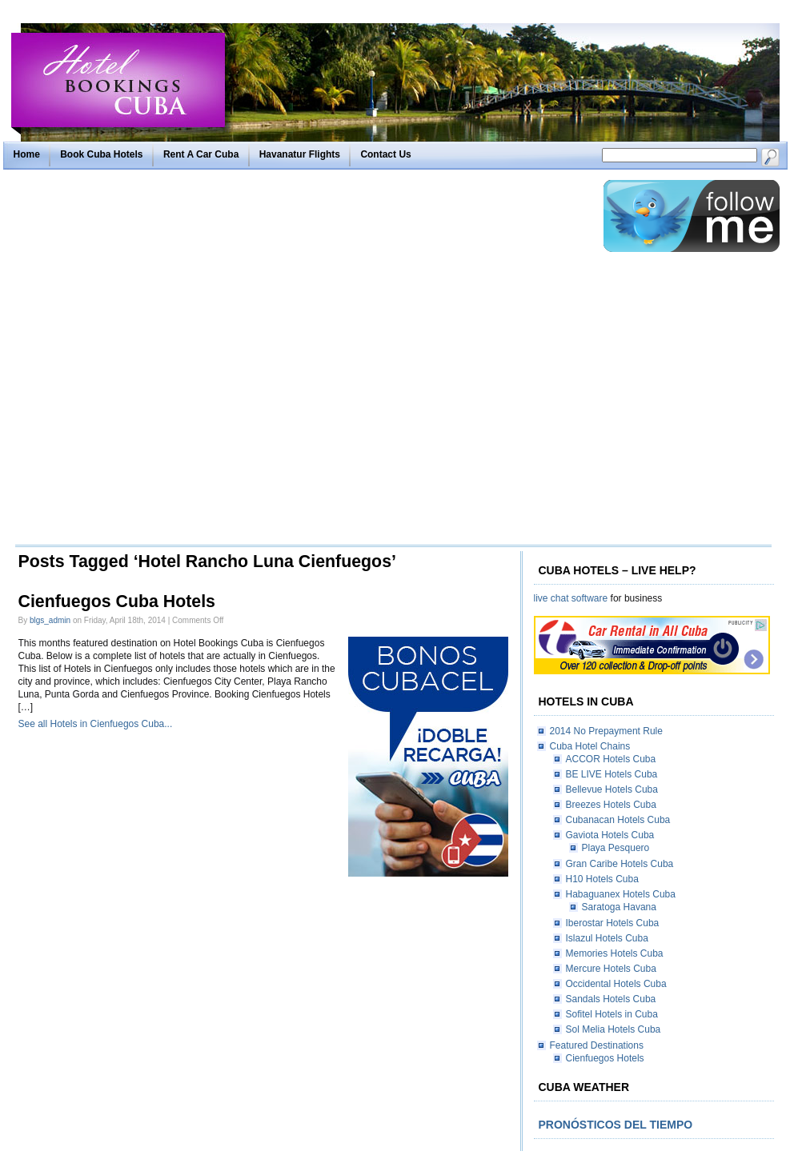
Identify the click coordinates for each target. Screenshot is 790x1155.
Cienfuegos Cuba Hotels (116, 601)
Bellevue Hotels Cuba (612, 789)
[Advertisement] (184, 361)
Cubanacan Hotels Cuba (618, 819)
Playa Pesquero (616, 847)
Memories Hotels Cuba (615, 953)
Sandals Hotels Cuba (611, 999)
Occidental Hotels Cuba (616, 983)
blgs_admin (50, 620)
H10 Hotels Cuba (602, 879)
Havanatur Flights (299, 154)
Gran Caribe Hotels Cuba (620, 863)
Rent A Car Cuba (201, 154)
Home (27, 154)
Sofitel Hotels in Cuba (612, 1014)
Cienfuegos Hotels (605, 1058)
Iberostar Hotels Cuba (613, 923)
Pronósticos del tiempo (616, 1124)
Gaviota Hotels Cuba (610, 835)
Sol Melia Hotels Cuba (613, 1029)
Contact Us (385, 154)
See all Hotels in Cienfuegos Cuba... (95, 723)
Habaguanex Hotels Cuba (621, 894)
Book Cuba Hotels (101, 154)
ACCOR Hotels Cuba (611, 759)
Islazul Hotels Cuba (607, 938)
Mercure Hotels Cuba (611, 968)
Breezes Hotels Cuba (611, 804)
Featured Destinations (597, 1045)
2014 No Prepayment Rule (606, 731)
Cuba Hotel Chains (590, 746)
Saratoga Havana (619, 907)
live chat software (571, 598)
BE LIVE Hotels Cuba (612, 774)
